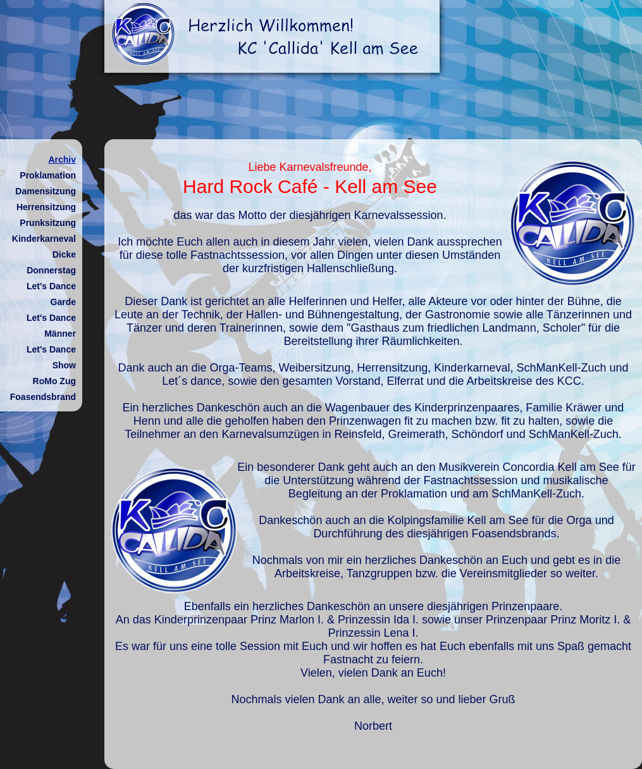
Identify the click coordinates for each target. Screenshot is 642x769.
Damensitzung (45, 191)
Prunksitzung (48, 223)
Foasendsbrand (43, 397)
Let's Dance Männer (51, 326)
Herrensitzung (46, 207)
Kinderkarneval (44, 239)
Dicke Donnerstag (51, 262)
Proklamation (48, 175)
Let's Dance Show (51, 357)
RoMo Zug (54, 381)
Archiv (62, 159)
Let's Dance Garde (51, 294)
